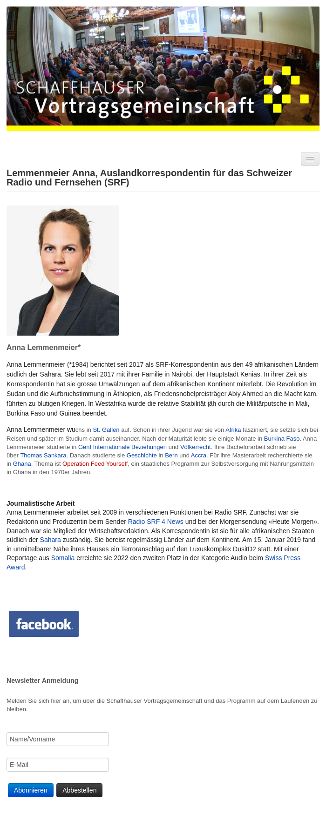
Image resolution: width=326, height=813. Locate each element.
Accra (198, 455)
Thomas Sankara (43, 455)
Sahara (50, 539)
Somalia (63, 558)
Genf (84, 446)
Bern (171, 455)
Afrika (233, 429)
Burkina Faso (282, 438)
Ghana (22, 463)
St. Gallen (106, 429)
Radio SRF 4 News (155, 521)
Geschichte (142, 455)
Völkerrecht (195, 446)
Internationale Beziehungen (130, 446)
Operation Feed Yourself (95, 463)
